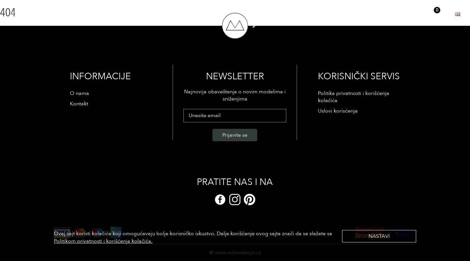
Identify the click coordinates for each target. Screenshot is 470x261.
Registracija (411, 14)
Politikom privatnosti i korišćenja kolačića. (103, 241)
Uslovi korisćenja (338, 111)
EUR (447, 14)
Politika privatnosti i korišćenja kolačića (353, 97)
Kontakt (104, 14)
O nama (80, 14)
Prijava (386, 14)
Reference (53, 14)
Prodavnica (23, 14)
